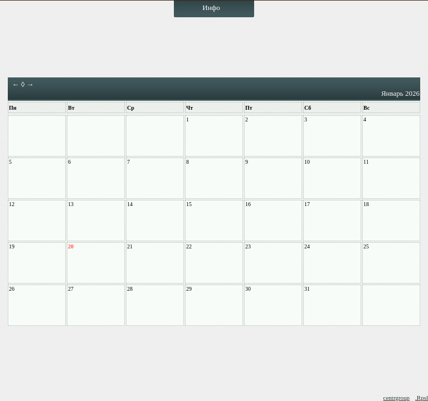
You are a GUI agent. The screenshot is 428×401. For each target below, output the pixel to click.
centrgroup (396, 397)
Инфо (211, 7)
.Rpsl (421, 397)
